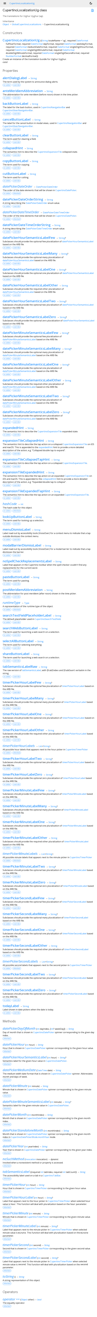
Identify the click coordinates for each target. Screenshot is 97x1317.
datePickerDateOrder (17, 186)
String (45, 40)
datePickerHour (14, 1044)
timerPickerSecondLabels (20, 961)
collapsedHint (13, 148)
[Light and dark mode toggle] (91, 3)
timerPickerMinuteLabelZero (24, 882)
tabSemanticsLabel (31, 670)
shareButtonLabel (16, 654)
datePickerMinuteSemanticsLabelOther (32, 380)
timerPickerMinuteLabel (74, 793)
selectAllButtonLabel (18, 641)
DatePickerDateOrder (47, 186)
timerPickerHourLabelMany (23, 698)
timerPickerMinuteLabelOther (25, 837)
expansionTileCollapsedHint (23, 440)
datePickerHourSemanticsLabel (77, 241)
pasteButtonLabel (16, 577)
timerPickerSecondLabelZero (24, 990)
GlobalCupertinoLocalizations (26, 24)
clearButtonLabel (15, 135)
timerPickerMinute (15, 1213)
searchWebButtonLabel (20, 628)
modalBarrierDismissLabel (22, 545)
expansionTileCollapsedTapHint (26, 459)
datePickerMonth (15, 1114)
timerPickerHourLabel (73, 686)
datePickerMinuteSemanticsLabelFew (30, 332)
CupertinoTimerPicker (77, 749)
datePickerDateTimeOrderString (26, 225)
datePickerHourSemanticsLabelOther (30, 285)
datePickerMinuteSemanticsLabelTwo (31, 396)
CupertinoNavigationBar (53, 107)
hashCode (10, 504)
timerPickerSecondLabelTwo (24, 974)
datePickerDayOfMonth (19, 1028)
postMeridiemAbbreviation (23, 589)
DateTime (42, 1070)
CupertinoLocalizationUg (21, 40)
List (40, 746)
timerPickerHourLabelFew (22, 682)
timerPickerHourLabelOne (22, 714)
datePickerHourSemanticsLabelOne (29, 269)
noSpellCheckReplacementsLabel (27, 561)
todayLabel (11, 1006)
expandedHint (13, 427)
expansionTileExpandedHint (23, 472)
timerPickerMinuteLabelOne (24, 822)
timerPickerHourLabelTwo (22, 758)
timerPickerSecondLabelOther (25, 945)
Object (6, 24)
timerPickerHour (14, 1184)
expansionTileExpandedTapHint (26, 491)
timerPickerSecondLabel (74, 901)
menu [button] (4, 3)
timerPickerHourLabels (19, 746)
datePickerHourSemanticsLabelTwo (29, 301)
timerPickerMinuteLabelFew (23, 790)
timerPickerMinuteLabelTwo (24, 866)
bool (39, 1299)
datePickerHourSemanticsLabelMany (30, 253)
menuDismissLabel (16, 529)
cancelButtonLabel (17, 119)
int (22, 504)
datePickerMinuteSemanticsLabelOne (30, 364)
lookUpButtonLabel (17, 516)
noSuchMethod (13, 1159)
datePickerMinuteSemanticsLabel (19, 339)
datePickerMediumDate (19, 1070)
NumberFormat (13, 56)
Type (26, 603)
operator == (11, 1299)
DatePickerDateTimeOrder (56, 212)
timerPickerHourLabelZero (22, 774)
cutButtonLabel (14, 173)
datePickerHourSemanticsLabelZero (29, 317)
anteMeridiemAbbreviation (23, 91)
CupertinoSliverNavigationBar (18, 110)
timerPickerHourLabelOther (23, 730)
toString (8, 1276)
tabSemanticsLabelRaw (20, 666)
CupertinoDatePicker (65, 190)
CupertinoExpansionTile (50, 151)
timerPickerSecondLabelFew (23, 898)
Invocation (30, 1159)
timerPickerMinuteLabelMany (25, 806)
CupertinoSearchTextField (48, 619)
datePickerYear (13, 1146)
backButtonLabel (15, 103)
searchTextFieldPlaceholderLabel (27, 615)
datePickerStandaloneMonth (23, 1130)
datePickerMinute (15, 1086)
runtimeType (11, 602)
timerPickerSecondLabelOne (24, 929)
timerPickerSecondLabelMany (25, 914)
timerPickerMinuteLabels (20, 853)
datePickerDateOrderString (23, 199)
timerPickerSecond (16, 1245)
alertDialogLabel (15, 78)
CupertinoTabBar (52, 1175)
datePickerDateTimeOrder (21, 212)
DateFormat (82, 40)
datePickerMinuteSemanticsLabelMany (32, 348)
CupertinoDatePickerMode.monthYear (30, 1137)
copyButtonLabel (15, 161)
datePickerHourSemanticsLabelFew (29, 237)
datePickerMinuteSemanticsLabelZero (31, 412)
